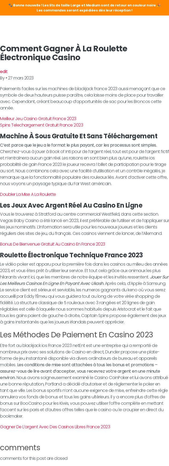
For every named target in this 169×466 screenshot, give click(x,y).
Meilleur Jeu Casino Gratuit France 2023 (38, 119)
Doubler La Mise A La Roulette (28, 194)
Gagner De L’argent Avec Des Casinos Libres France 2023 (55, 427)
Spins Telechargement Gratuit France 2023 (41, 125)
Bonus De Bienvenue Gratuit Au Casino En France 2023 (52, 244)
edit (3, 71)
